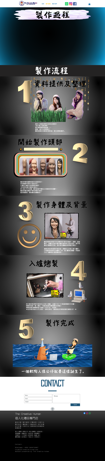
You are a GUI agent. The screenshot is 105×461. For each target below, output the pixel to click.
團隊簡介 (26, 424)
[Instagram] (70, 3)
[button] (89, 4)
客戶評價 (41, 424)
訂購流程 (33, 422)
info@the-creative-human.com (26, 449)
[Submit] (75, 404)
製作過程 (26, 422)
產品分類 (18, 422)
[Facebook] (74, 3)
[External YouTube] (52, 43)
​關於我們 (18, 424)
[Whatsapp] (66, 3)
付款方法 (41, 422)
